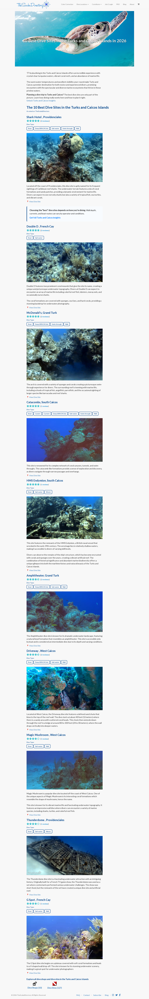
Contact (86, 995)
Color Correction (67, 4)
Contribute (96, 4)
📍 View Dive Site (33, 201)
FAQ (78, 995)
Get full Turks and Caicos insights (45, 217)
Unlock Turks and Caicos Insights (41, 100)
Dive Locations (83, 4)
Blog (124, 4)
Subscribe (97, 995)
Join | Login (109, 4)
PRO (118, 4)
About (132, 4)
